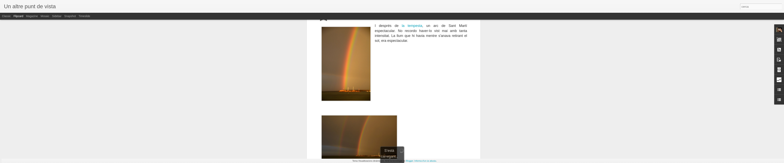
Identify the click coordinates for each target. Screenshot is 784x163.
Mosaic (45, 16)
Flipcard (18, 16)
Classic (6, 16)
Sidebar (57, 16)
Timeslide (84, 16)
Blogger (409, 161)
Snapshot (70, 16)
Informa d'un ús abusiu (425, 161)
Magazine (32, 16)
